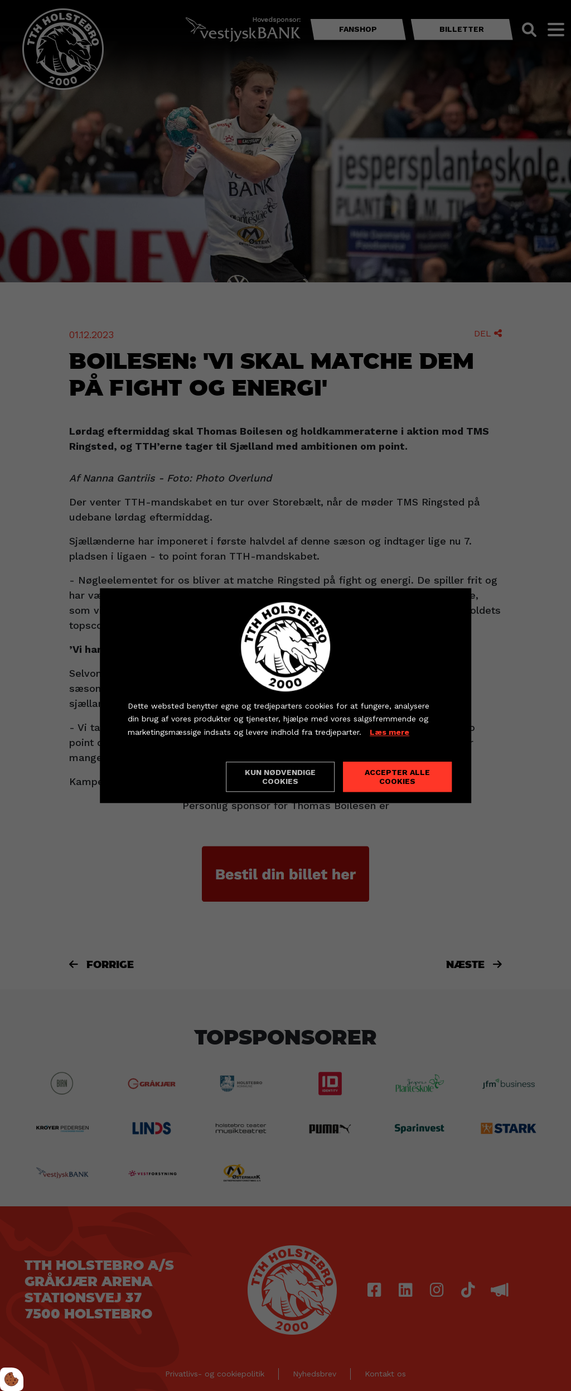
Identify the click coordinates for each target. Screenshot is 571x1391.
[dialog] (285, 695)
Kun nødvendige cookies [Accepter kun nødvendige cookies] (280, 777)
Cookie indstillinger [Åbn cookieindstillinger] (167, 776)
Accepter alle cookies (397, 777)
